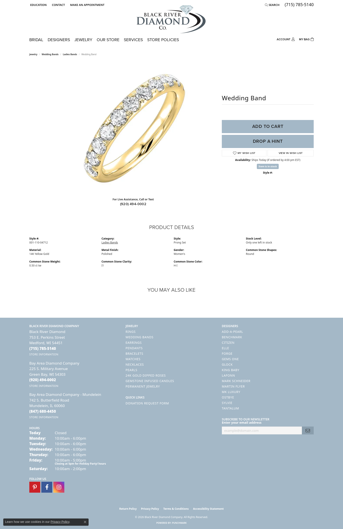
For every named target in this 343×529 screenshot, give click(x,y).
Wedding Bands (50, 54)
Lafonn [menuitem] (228, 375)
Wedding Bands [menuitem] (139, 337)
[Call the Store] (42, 348)
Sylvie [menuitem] (227, 403)
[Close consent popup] (85, 522)
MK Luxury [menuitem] (231, 392)
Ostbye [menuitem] (228, 397)
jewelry (33, 54)
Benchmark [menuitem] (232, 337)
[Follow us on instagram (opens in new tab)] (58, 487)
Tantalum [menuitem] (230, 408)
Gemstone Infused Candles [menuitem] (150, 381)
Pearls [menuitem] (131, 370)
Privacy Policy (150, 509)
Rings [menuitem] (131, 332)
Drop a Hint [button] (268, 141)
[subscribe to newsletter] (308, 431)
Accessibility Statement (208, 509)
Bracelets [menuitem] (134, 353)
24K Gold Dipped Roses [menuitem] (146, 375)
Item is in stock (268, 166)
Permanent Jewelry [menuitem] (143, 386)
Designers (59, 40)
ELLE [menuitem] (225, 348)
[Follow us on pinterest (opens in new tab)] (34, 487)
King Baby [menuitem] (230, 370)
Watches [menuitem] (133, 359)
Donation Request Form (147, 403)
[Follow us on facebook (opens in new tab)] (46, 487)
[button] (38, 5)
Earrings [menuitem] (134, 342)
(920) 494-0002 (133, 203)
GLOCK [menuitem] (227, 364)
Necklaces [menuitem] (135, 364)
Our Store (108, 40)
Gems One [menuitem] (230, 359)
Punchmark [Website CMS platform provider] (179, 522)
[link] (58, 5)
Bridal (36, 40)
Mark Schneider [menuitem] (236, 381)
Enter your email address (241, 422)
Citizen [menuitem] (228, 342)
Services (133, 40)
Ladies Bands (70, 54)
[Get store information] (43, 354)
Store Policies (163, 40)
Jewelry (83, 40)
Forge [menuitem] (227, 353)
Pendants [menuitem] (134, 348)
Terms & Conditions (176, 509)
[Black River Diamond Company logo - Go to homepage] (171, 19)
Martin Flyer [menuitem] (233, 386)
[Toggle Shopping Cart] (306, 38)
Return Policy (128, 509)
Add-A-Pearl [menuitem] (232, 332)
